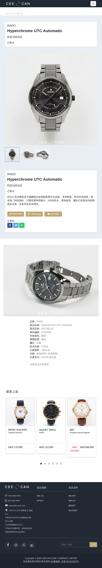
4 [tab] (53, 461)
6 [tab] (61, 461)
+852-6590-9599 (14, 496)
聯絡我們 (72, 506)
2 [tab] (45, 461)
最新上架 (40, 496)
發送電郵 (53, 214)
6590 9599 (15, 214)
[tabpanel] (20, 426)
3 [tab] (49, 461)
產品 (21, 14)
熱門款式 (40, 501)
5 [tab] (57, 461)
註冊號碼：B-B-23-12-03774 (64, 561)
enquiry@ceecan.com (17, 506)
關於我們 (72, 496)
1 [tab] (41, 461)
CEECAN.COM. (11, 14)
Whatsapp (34, 214)
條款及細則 (73, 510)
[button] (10, 225)
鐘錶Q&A (72, 501)
